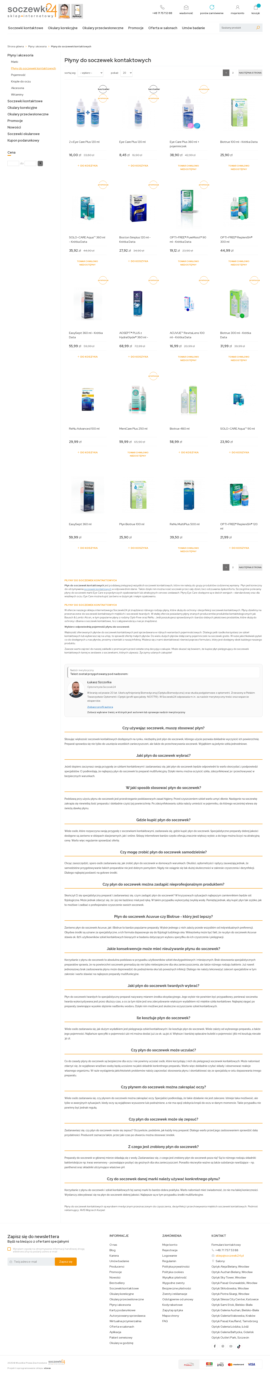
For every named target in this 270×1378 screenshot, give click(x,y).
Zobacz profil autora (100, 707)
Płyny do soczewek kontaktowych (33, 68)
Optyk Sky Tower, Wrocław (229, 1277)
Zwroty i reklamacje (174, 1294)
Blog (112, 1250)
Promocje (136, 28)
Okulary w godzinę (121, 1343)
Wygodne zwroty (173, 1283)
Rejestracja (169, 1250)
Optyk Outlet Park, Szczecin (230, 1337)
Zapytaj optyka (172, 1310)
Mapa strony (170, 1316)
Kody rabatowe (172, 1305)
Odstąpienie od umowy (177, 1299)
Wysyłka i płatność (174, 1277)
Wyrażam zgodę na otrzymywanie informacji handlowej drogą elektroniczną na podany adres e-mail (48, 1250)
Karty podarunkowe (122, 1310)
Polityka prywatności (175, 1266)
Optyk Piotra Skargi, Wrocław (230, 1294)
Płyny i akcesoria (20, 55)
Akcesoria (17, 88)
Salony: (220, 1261)
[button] (40, 163)
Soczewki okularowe (23, 134)
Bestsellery (117, 1283)
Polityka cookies (173, 1272)
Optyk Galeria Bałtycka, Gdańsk (233, 1332)
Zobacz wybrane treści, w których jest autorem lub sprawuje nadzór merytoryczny (136, 712)
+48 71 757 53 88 (226, 1250)
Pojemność (18, 75)
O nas (113, 1245)
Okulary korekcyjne (62, 28)
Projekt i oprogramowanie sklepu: (29, 1368)
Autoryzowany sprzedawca (127, 1316)
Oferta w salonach (163, 28)
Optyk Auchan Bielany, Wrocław (232, 1272)
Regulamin (169, 1261)
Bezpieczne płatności (176, 1288)
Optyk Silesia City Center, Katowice (235, 1299)
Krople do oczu (21, 81)
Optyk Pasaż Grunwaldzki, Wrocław (234, 1283)
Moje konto (169, 1245)
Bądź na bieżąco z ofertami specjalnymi (38, 1239)
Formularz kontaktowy (226, 1245)
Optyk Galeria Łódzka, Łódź (230, 1327)
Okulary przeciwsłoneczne (103, 28)
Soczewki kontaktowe (25, 28)
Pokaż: (115, 72)
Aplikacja (115, 1332)
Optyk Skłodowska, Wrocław (230, 1288)
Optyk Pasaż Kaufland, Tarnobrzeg (235, 1321)
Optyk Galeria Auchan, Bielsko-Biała (235, 1310)
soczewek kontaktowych (97, 589)
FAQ (165, 1321)
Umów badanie (193, 28)
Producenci (116, 1266)
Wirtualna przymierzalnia (125, 1321)
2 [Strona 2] (233, 72)
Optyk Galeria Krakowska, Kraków (233, 1316)
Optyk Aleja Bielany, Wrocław (230, 1266)
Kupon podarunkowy (23, 140)
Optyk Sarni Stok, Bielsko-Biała (232, 1305)
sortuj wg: (70, 72)
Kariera (114, 1256)
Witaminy (17, 94)
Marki (14, 62)
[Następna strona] (250, 73)
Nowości (14, 127)
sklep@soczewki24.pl (230, 1256)
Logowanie (169, 1256)
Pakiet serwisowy (120, 1337)
